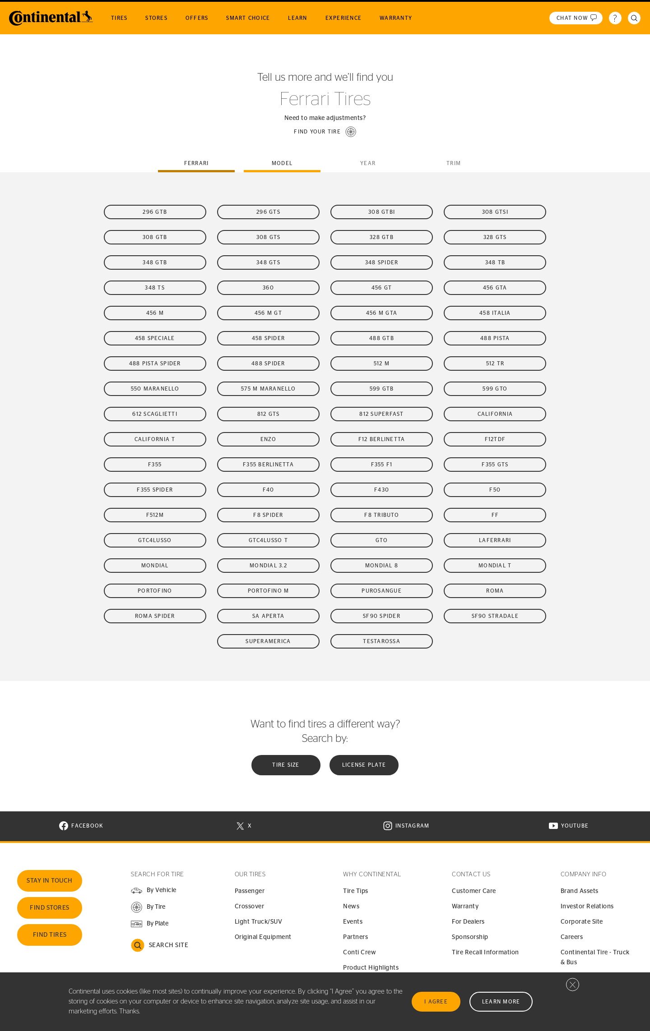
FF (495, 515)
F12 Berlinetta (381, 439)
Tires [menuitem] (119, 18)
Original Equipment (263, 937)
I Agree (436, 1001)
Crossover (250, 906)
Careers (572, 937)
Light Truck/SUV (259, 922)
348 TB (495, 262)
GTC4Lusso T (268, 540)
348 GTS (268, 262)
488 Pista (495, 338)
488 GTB (381, 338)
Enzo (268, 439)
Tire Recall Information (485, 952)
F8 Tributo (381, 515)
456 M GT (268, 313)
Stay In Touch (50, 881)
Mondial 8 (381, 565)
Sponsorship (470, 937)
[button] (325, 131)
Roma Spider (155, 616)
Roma (495, 591)
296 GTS (268, 212)
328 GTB (382, 237)
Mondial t (494, 565)
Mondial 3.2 (268, 565)
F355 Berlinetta (268, 464)
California (495, 414)
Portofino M (268, 591)
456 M (155, 313)
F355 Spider (155, 489)
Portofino (155, 591)
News (351, 906)
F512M (155, 515)
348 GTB (155, 262)
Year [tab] (368, 163)
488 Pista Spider (155, 363)
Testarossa (381, 641)
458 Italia (495, 313)
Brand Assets (580, 891)
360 (268, 287)
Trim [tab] (453, 163)
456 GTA (495, 287)
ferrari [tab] (196, 163)
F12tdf (495, 439)
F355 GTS (495, 464)
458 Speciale (155, 338)
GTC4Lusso (155, 540)
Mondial (155, 565)
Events (352, 922)
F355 (155, 464)
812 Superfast (381, 414)
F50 (495, 489)
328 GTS (495, 237)
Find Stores (50, 908)
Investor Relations (587, 906)
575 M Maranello (268, 388)
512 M (382, 363)
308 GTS (268, 237)
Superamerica (268, 641)
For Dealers (468, 922)
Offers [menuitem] (197, 18)
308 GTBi (381, 212)
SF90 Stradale (495, 616)
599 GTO (495, 388)
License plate (364, 765)
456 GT (381, 287)
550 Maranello (155, 388)
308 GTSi (495, 212)
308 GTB (155, 237)
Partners (355, 937)
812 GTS (268, 414)
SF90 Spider (381, 616)
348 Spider (382, 262)
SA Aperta (268, 616)
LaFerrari (495, 540)
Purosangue (382, 591)
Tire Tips (355, 891)
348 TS (155, 287)
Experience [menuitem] (343, 18)
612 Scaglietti (154, 414)
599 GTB (382, 388)
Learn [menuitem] (297, 18)
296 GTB (155, 212)
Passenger (250, 891)
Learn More (501, 1001)
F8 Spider (268, 515)
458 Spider (268, 338)
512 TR (495, 363)
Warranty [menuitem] (396, 18)
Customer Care (474, 891)
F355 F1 (382, 464)
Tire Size (285, 765)
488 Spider (268, 363)
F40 (268, 489)
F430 (381, 489)
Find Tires (50, 935)
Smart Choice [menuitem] (248, 18)
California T (155, 439)
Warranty (465, 906)
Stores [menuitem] (156, 18)
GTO (382, 540)
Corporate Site (582, 922)
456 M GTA (381, 313)
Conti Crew (359, 952)
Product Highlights (371, 968)
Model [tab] (282, 163)
